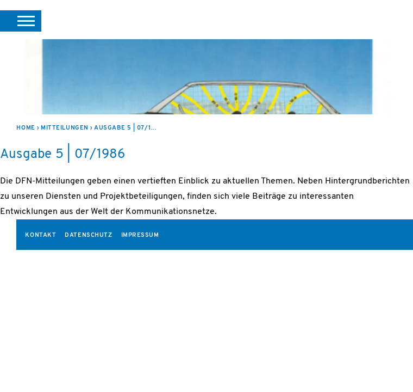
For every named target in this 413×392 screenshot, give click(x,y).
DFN (384, 21)
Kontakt (40, 235)
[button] (20, 20)
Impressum (140, 235)
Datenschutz (88, 235)
